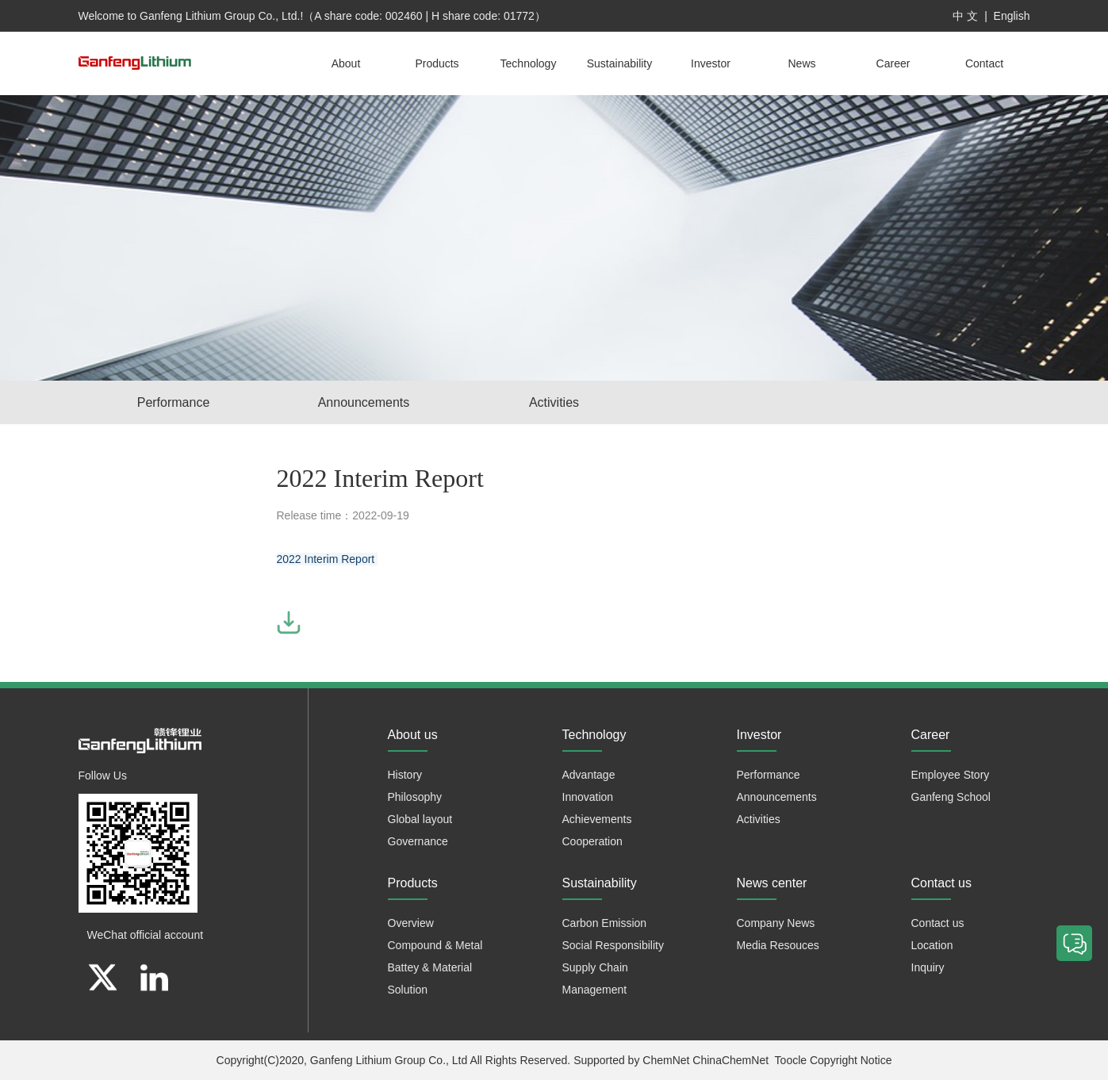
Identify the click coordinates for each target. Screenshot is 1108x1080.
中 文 (965, 16)
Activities (554, 402)
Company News (776, 923)
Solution (408, 989)
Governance (418, 841)
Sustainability (620, 63)
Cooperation (592, 841)
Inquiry (928, 967)
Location (932, 945)
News (801, 63)
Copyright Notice (851, 1060)
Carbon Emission (604, 923)
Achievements (597, 819)
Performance (173, 402)
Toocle (791, 1060)
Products (436, 63)
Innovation (588, 797)
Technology (528, 63)
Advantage (588, 774)
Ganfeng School (951, 797)
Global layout (420, 819)
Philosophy (415, 797)
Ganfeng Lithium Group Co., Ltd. (220, 16)
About (346, 63)
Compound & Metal (435, 945)
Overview (411, 923)
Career (893, 63)
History (405, 774)
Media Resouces (778, 945)
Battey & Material (430, 967)
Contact (984, 63)
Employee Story (950, 774)
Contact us (937, 923)
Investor (710, 63)
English (1012, 16)
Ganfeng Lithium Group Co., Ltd (388, 1060)
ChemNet (665, 1060)
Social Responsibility (613, 945)
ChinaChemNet (730, 1060)
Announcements (364, 402)
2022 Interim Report (327, 559)
